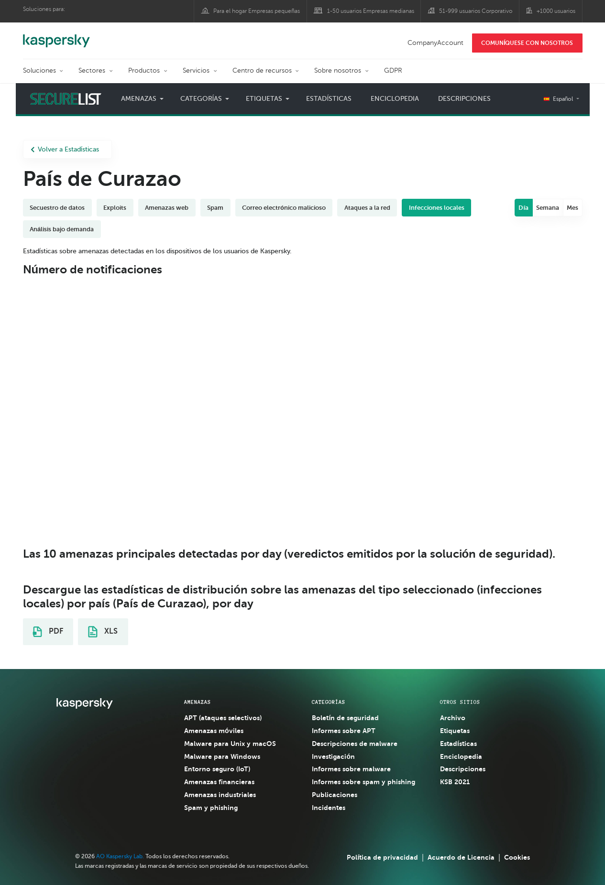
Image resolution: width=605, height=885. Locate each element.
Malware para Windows (222, 756)
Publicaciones (334, 795)
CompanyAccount (435, 42)
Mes (572, 207)
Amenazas (138, 98)
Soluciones (39, 70)
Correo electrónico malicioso (284, 207)
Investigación (333, 756)
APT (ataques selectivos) (223, 718)
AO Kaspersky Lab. (120, 856)
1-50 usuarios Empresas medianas (370, 11)
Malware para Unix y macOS (230, 743)
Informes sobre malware (351, 769)
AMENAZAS (197, 702)
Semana (547, 207)
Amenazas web (166, 207)
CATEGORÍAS (328, 702)
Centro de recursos (262, 70)
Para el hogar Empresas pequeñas (256, 11)
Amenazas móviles (213, 730)
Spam (215, 207)
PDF (48, 631)
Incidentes (328, 807)
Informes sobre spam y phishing (363, 782)
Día (523, 207)
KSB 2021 (455, 782)
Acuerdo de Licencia (461, 857)
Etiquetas (264, 98)
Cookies (517, 857)
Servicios (196, 70)
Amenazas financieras (219, 782)
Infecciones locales (436, 207)
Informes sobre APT (343, 730)
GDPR (393, 70)
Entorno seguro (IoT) (217, 769)
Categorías (201, 98)
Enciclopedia (395, 98)
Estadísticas (329, 98)
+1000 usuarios (556, 11)
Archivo (452, 718)
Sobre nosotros (337, 70)
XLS (103, 631)
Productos (144, 70)
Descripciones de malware (354, 743)
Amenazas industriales (220, 795)
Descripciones (464, 98)
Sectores (91, 70)
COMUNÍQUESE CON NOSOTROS (527, 43)
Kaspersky (56, 35)
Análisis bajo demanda (62, 229)
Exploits (114, 207)
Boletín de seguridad (345, 718)
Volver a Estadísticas (65, 149)
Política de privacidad (382, 857)
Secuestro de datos (57, 207)
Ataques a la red (367, 207)
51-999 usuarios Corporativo (475, 11)
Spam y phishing (211, 807)
